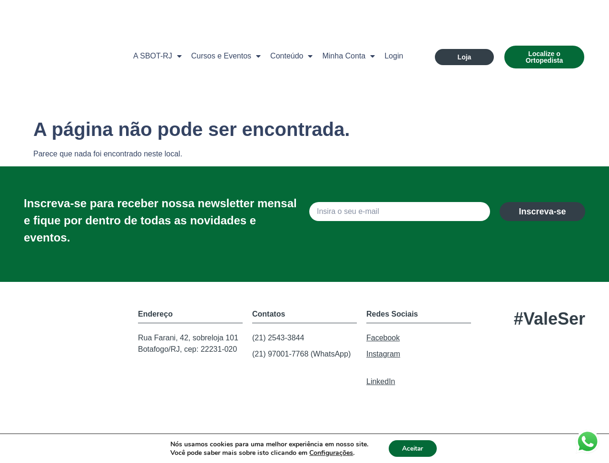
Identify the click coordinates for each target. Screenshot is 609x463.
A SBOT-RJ (157, 56)
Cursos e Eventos (226, 56)
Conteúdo (291, 56)
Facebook (383, 338)
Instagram (383, 354)
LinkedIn (380, 381)
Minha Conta (348, 56)
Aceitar (412, 448)
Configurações (330, 452)
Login (393, 56)
